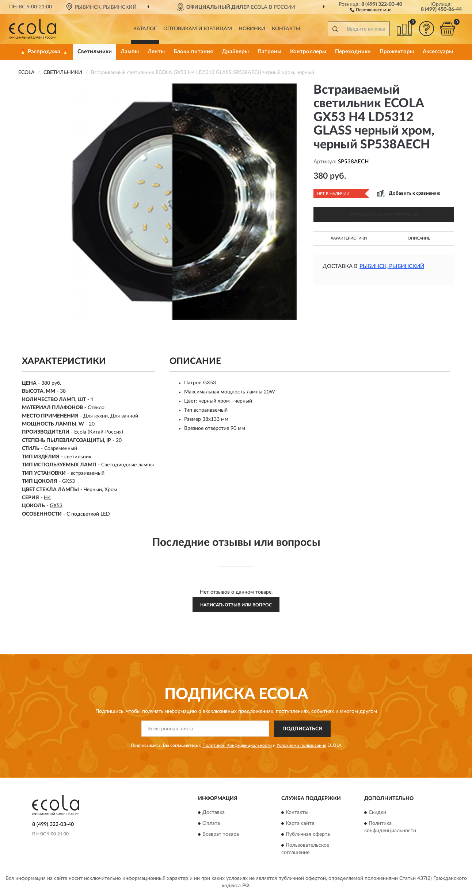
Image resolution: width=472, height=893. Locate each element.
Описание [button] (419, 238)
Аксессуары (438, 51)
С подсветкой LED (88, 514)
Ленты (156, 51)
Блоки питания (193, 51)
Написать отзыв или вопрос (236, 605)
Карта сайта (300, 823)
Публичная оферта (308, 834)
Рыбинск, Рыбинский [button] (391, 266)
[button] (370, 9)
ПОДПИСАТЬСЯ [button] (302, 728)
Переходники (353, 51)
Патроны (269, 51)
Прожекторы (397, 51)
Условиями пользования (301, 745)
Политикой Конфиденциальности (237, 745)
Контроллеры (308, 51)
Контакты (286, 28)
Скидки (377, 812)
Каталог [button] (145, 28)
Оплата (211, 823)
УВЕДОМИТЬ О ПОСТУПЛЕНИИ (384, 215)
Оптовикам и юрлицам (197, 28)
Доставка (213, 812)
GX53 (56, 505)
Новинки (252, 28)
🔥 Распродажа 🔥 (44, 51)
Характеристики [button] (349, 238)
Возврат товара (220, 834)
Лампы (130, 51)
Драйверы (235, 51)
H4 (47, 497)
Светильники (94, 51)
